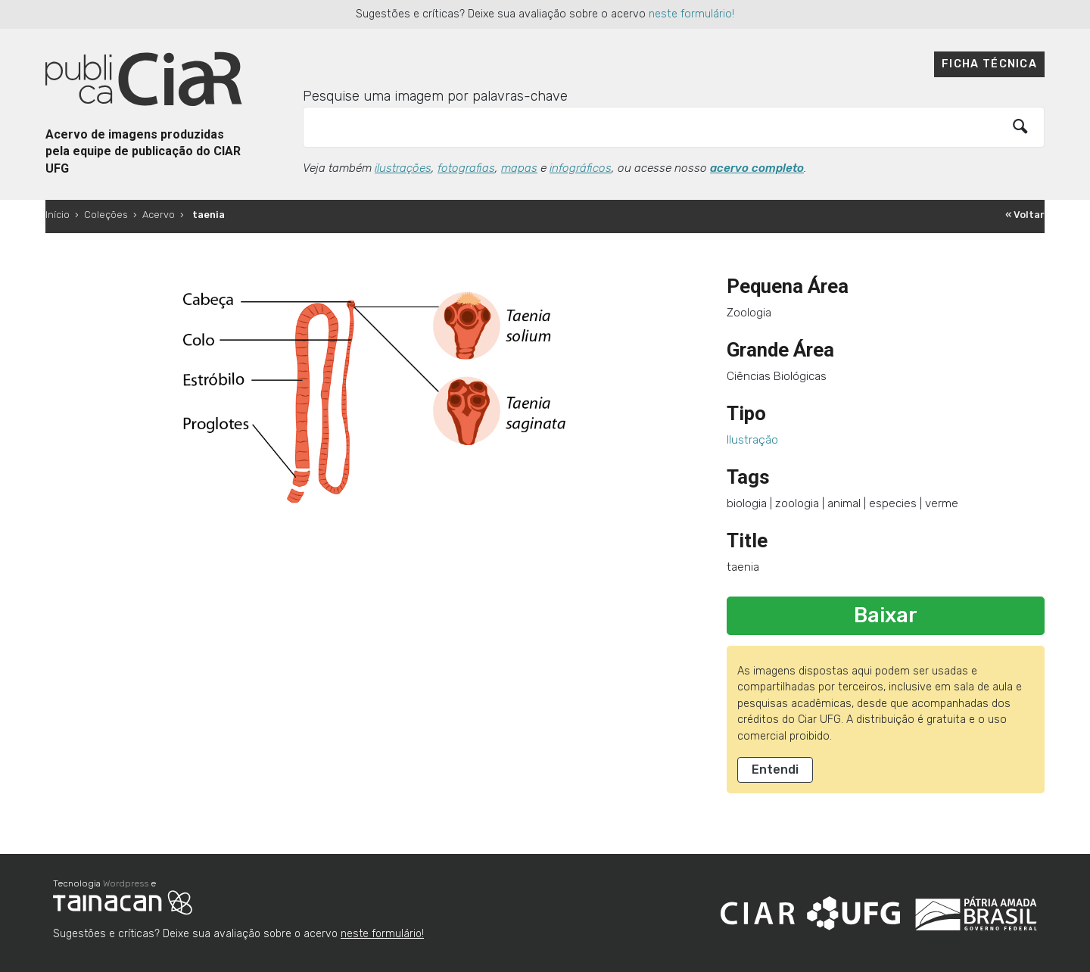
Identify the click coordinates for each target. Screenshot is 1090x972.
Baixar (885, 615)
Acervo (158, 214)
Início (57, 214)
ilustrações (403, 168)
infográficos (581, 168)
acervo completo (757, 168)
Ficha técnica (989, 64)
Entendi (775, 769)
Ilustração (752, 440)
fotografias (466, 168)
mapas (519, 168)
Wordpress (125, 883)
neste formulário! (691, 14)
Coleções (106, 214)
